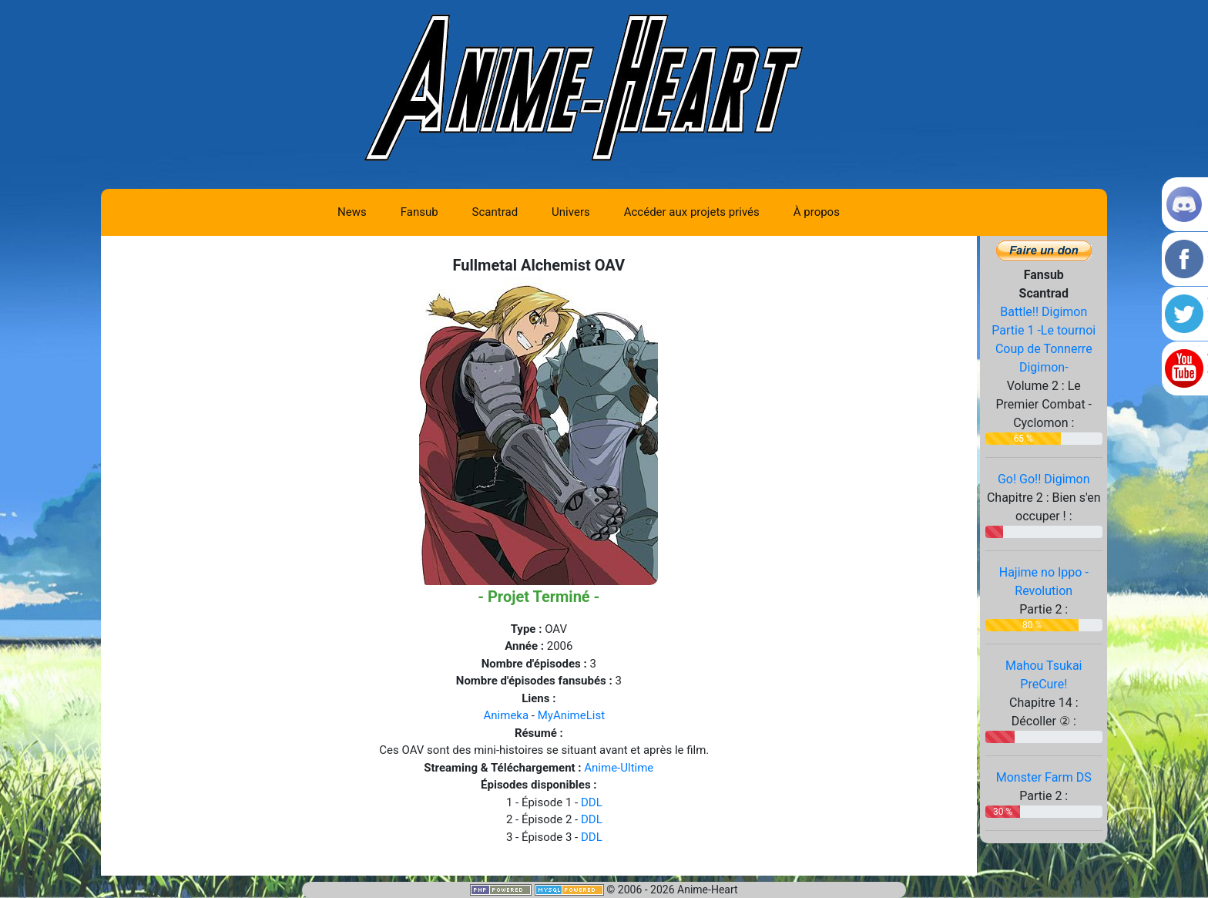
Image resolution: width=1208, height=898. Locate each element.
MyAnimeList (571, 715)
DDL (591, 802)
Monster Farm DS (1044, 777)
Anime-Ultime (618, 768)
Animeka (506, 715)
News (352, 212)
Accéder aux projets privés (692, 212)
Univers (571, 212)
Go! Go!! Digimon (1044, 479)
